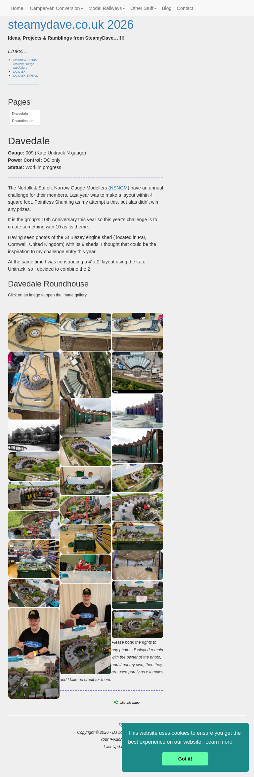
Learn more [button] (219, 742)
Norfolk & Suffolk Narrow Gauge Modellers (25, 64)
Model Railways (107, 8)
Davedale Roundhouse (22, 117)
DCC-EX (19, 71)
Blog (167, 8)
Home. (17, 8)
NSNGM (119, 187)
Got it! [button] (185, 758)
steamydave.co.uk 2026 (71, 24)
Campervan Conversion (56, 8)
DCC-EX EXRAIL (25, 75)
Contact (185, 8)
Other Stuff (143, 8)
